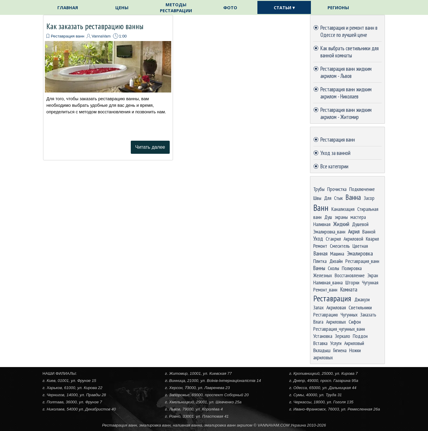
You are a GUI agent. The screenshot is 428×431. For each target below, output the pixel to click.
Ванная (320, 253)
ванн (317, 217)
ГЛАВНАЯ (67, 7)
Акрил (354, 231)
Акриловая (336, 307)
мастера (358, 217)
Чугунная (370, 282)
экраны (341, 217)
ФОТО (230, 7)
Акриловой (353, 238)
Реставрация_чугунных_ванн (339, 328)
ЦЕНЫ (121, 7)
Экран (372, 275)
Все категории (334, 166)
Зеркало (342, 336)
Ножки (355, 350)
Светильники (360, 307)
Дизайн (336, 261)
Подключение (362, 189)
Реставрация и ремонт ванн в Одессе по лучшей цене (348, 31)
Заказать (368, 314)
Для (327, 198)
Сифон (355, 321)
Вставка (320, 343)
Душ (328, 217)
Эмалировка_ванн (329, 231)
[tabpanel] (214, 425)
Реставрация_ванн (362, 261)
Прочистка (337, 189)
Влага (318, 321)
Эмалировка (360, 253)
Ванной (368, 231)
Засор (369, 198)
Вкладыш (322, 350)
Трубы (319, 189)
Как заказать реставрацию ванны (95, 26)
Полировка (352, 268)
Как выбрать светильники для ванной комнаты (349, 52)
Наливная (322, 224)
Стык (338, 198)
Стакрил (333, 238)
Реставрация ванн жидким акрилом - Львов (346, 72)
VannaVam (101, 36)
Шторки (352, 282)
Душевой (360, 224)
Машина (337, 253)
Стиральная (367, 209)
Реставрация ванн (67, 36)
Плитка (320, 261)
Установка (322, 336)
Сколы (333, 268)
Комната (348, 289)
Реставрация (332, 298)
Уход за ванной (335, 152)
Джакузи (362, 299)
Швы (317, 198)
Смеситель (340, 245)
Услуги (336, 343)
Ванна (353, 197)
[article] (108, 87)
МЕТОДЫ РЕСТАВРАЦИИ (176, 7)
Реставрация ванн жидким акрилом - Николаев (346, 93)
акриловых (323, 357)
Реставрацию (325, 314)
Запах (318, 307)
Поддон (360, 336)
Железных (322, 275)
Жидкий (341, 224)
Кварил (372, 238)
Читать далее (150, 147)
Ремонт (320, 245)
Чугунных (349, 314)
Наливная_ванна (328, 282)
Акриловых (336, 321)
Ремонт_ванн (325, 289)
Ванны (319, 268)
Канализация (343, 209)
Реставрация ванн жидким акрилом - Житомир (346, 113)
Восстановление (350, 275)
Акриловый (354, 343)
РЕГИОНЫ (338, 7)
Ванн (320, 207)
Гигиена (340, 350)
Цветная (360, 245)
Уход (318, 238)
